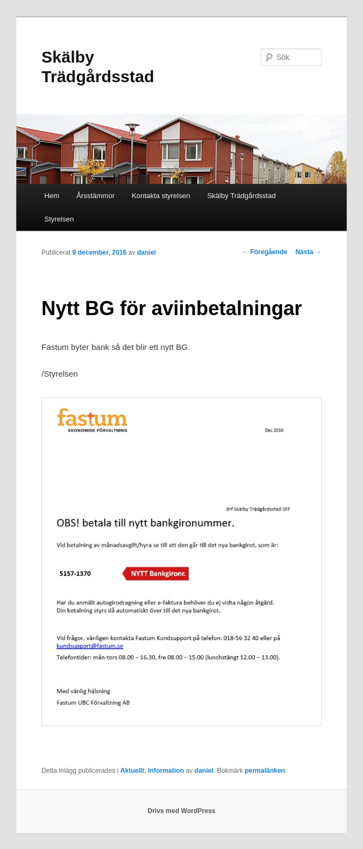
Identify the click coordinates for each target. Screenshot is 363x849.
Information (166, 770)
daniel (146, 252)
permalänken (265, 770)
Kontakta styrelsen (161, 196)
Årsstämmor (95, 196)
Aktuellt (132, 770)
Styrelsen (59, 219)
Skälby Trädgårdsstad (241, 196)
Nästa (308, 252)
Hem (51, 196)
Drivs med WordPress (182, 811)
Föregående (264, 252)
